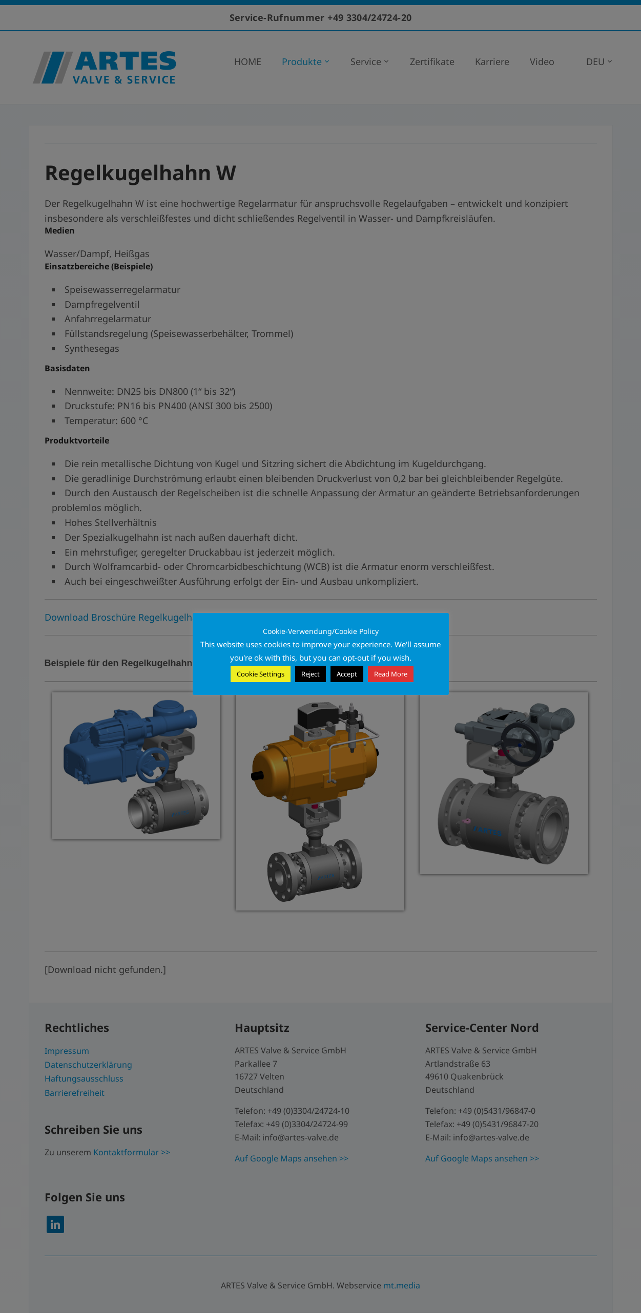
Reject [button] (310, 674)
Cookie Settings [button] (260, 674)
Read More (390, 674)
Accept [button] (347, 674)
